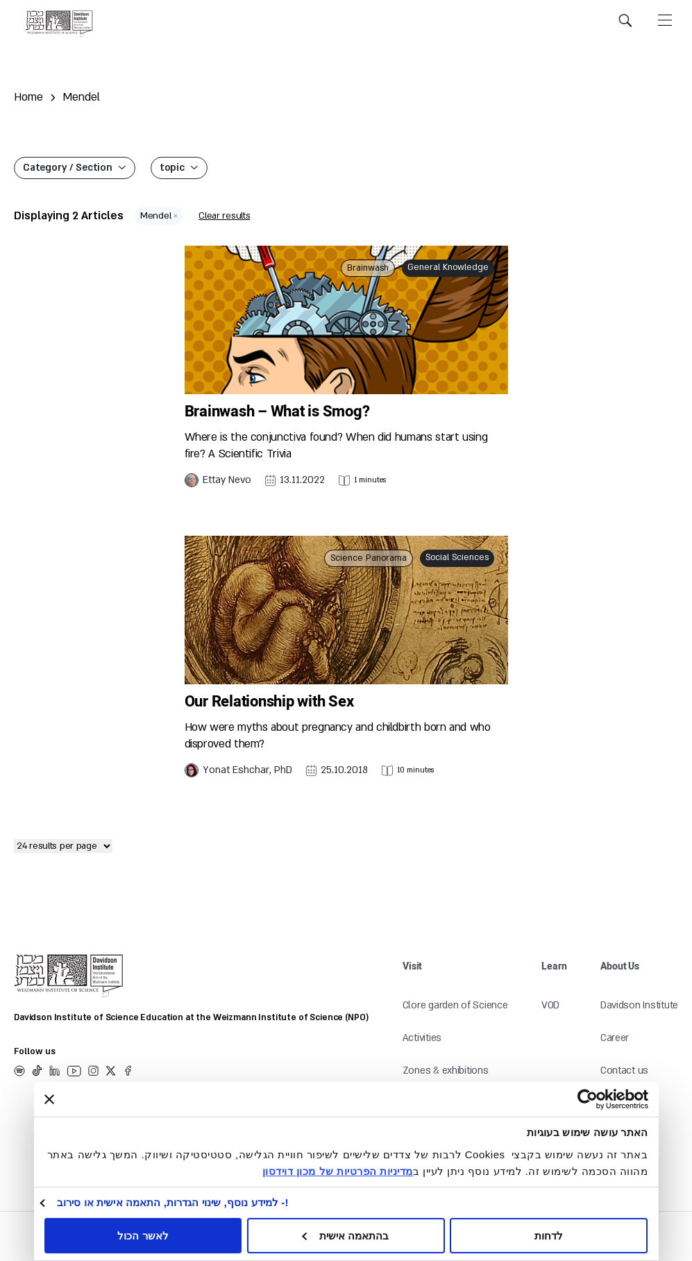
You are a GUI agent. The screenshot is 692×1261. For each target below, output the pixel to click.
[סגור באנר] (49, 1099)
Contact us (624, 1070)
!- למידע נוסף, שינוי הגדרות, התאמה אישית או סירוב (173, 1202)
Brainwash (368, 267)
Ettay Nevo (227, 479)
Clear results (224, 216)
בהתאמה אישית (346, 1236)
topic (172, 167)
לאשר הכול (142, 1236)
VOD (550, 1005)
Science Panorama (368, 558)
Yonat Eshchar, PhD (247, 770)
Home (28, 97)
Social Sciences (457, 557)
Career (614, 1037)
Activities (422, 1037)
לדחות (548, 1236)
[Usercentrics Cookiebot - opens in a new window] (612, 1099)
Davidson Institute (639, 1005)
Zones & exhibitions (446, 1070)
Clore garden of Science (455, 1005)
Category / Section (67, 167)
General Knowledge (448, 267)
